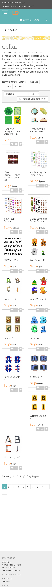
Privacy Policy (8, 567)
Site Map (6, 581)
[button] (31, 20)
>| (4, 491)
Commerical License (11, 565)
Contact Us (7, 579)
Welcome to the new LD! (13, 3)
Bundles (18, 86)
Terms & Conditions (11, 570)
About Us (6, 562)
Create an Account (23, 6)
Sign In (5, 6)
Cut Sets (7, 86)
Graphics (34, 82)
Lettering (22, 82)
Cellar (14, 30)
